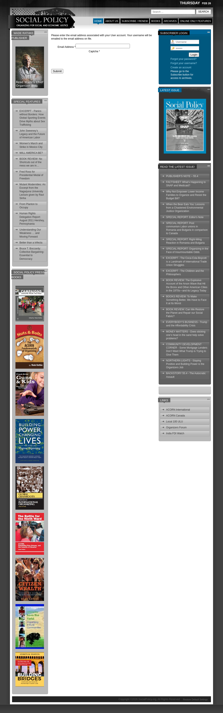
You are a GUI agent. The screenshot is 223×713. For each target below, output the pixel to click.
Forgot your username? (184, 63)
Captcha (94, 51)
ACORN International (178, 409)
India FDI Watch (175, 433)
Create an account (181, 67)
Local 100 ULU (174, 421)
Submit (57, 71)
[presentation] (83, 61)
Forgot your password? (184, 59)
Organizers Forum (176, 427)
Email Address (67, 46)
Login (193, 54)
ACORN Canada (175, 415)
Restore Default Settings (195, 699)
